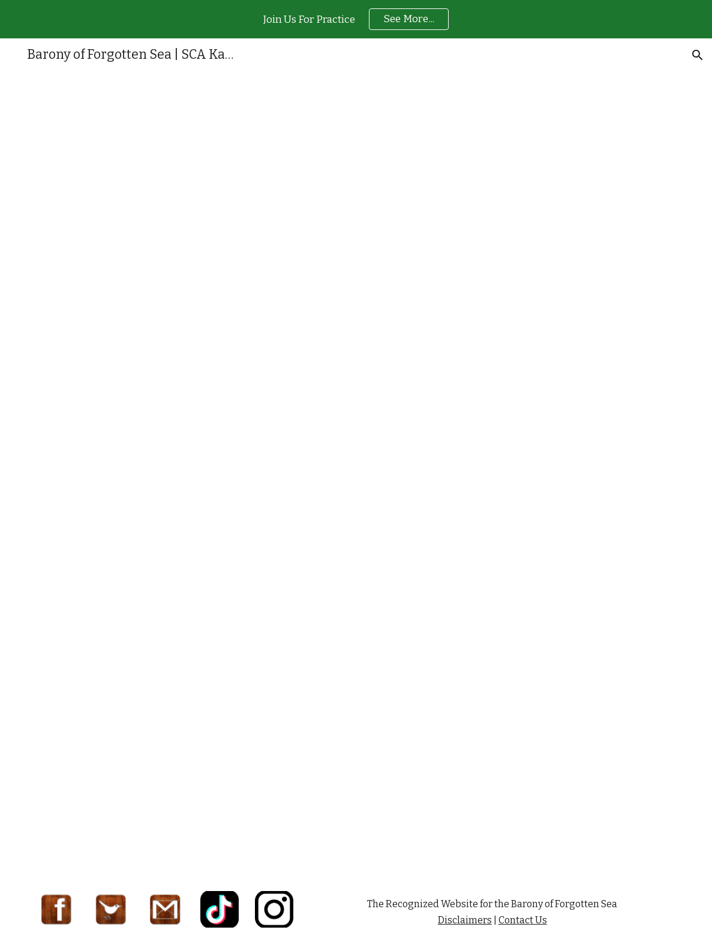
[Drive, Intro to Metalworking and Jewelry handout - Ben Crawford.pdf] (356, 474)
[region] (356, 19)
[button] (697, 55)
